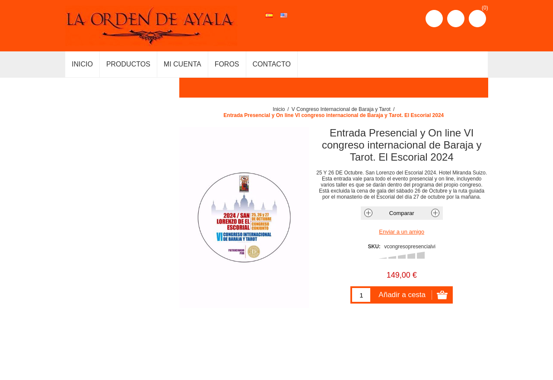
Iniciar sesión (455, 18)
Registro (434, 18)
